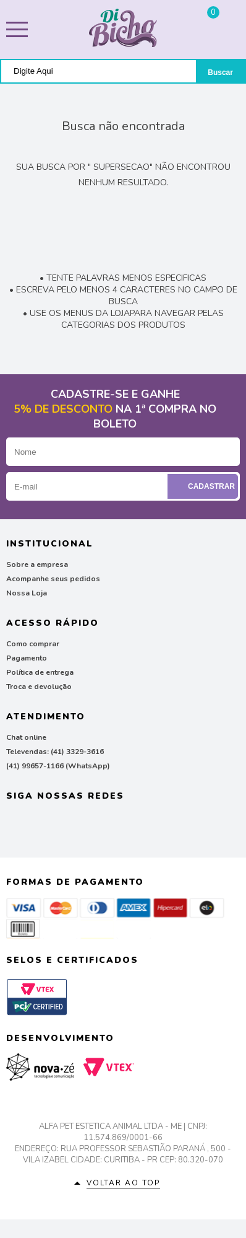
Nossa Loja (26, 593)
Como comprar (32, 644)
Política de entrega (40, 672)
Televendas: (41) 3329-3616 (55, 752)
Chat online (26, 737)
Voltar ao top (123, 1183)
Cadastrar (204, 486)
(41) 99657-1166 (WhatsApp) (58, 766)
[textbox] (98, 71)
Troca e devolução (39, 686)
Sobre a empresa (37, 564)
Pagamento (26, 658)
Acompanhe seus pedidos (53, 579)
